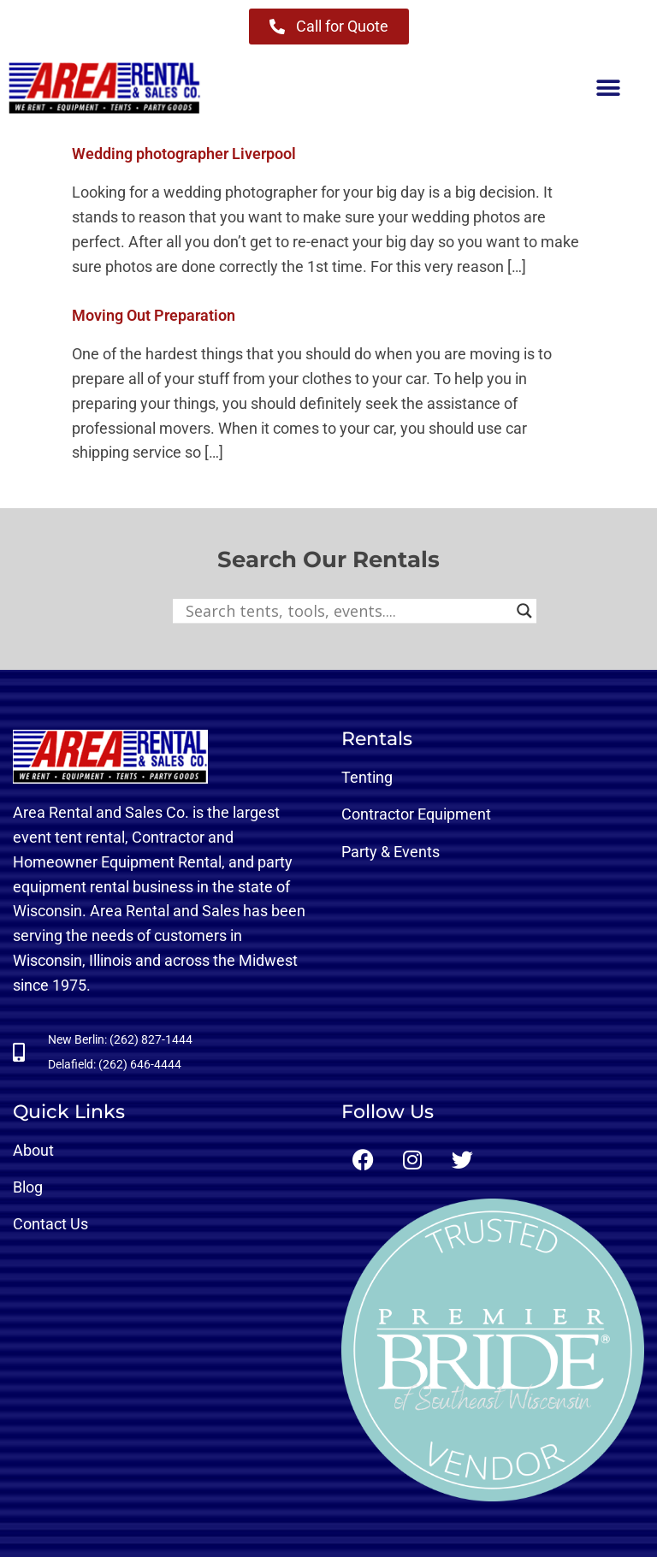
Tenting (367, 777)
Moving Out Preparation (153, 315)
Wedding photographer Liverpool (184, 154)
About (33, 1150)
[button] (608, 88)
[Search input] (347, 611)
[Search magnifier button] (524, 611)
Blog (28, 1187)
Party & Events (390, 852)
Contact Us (50, 1224)
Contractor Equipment (416, 814)
